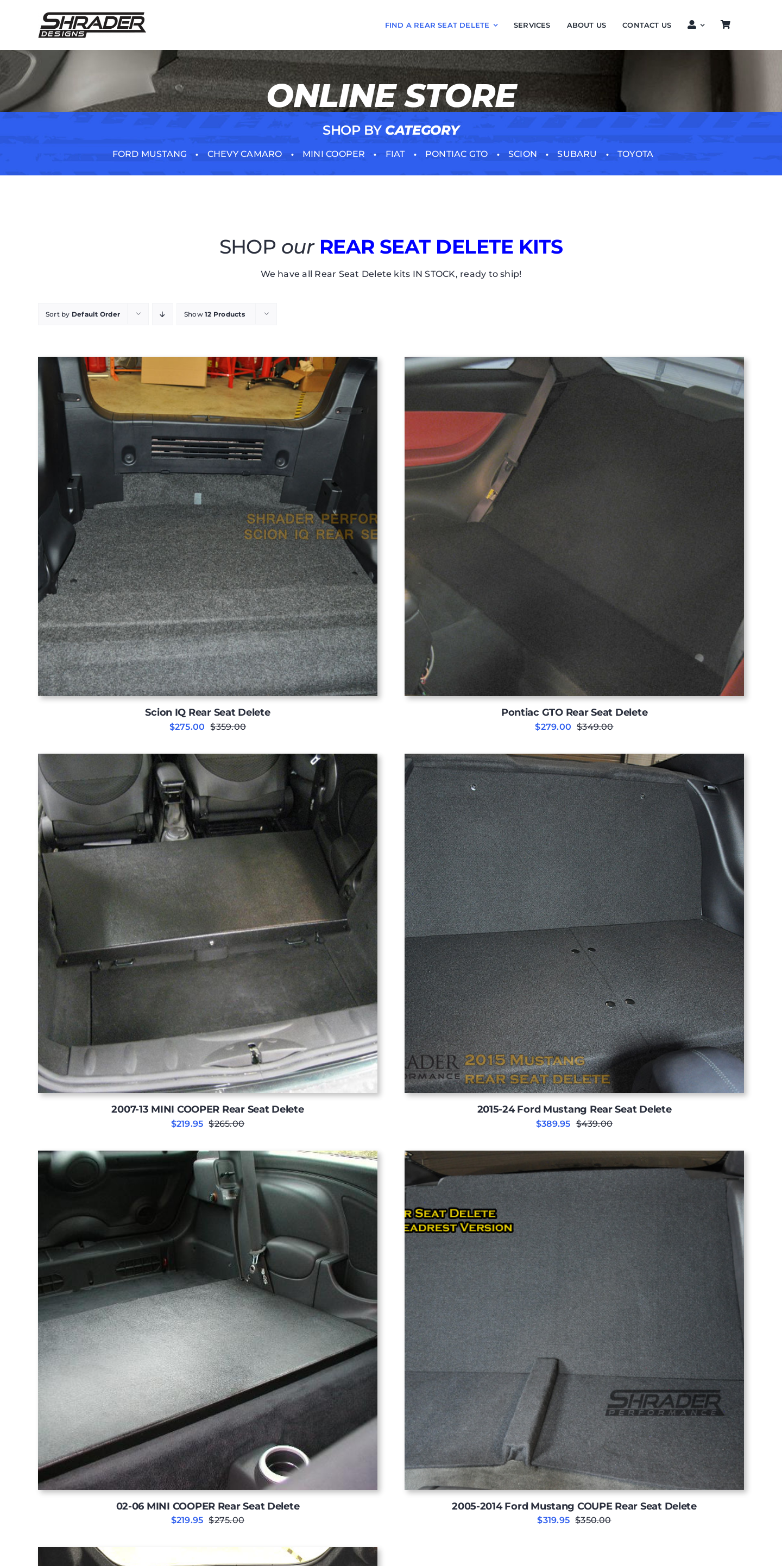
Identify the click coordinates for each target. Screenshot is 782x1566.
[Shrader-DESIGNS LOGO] (92, 16)
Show (214, 314)
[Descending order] (162, 314)
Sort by (83, 314)
